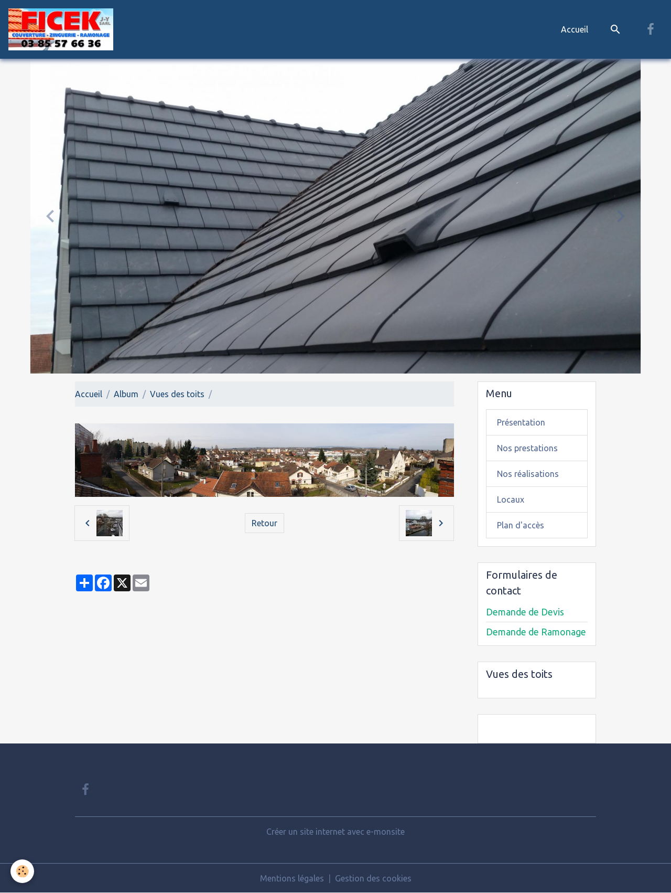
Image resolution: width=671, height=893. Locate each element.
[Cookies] (22, 871)
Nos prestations (527, 448)
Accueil (574, 29)
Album (126, 394)
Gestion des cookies (373, 878)
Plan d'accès (520, 525)
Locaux (510, 499)
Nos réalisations (528, 474)
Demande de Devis (525, 612)
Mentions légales (292, 878)
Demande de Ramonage (536, 632)
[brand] (62, 29)
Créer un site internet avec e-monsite (335, 831)
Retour (264, 523)
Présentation (521, 422)
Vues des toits (177, 394)
